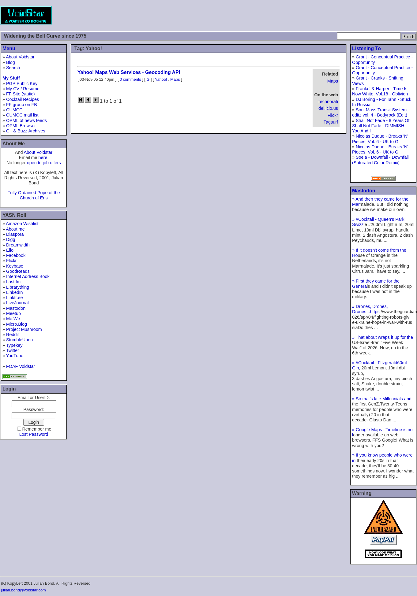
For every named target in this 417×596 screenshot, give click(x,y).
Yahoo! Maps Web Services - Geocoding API (128, 72)
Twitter (12, 350)
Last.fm (13, 281)
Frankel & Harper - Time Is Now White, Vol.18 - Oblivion (380, 91)
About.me (15, 229)
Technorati (328, 101)
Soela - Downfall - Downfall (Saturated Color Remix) (380, 160)
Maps (332, 81)
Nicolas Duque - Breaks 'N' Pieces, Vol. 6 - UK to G (380, 139)
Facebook (15, 255)
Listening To (366, 48)
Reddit (12, 334)
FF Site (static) (20, 93)
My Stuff (11, 78)
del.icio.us (328, 108)
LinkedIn (14, 292)
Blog (10, 62)
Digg (10, 239)
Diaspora (15, 234)
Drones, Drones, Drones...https (370, 309)
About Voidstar (20, 56)
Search (13, 67)
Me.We (13, 318)
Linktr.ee (14, 297)
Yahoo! (161, 79)
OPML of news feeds (26, 120)
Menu (8, 48)
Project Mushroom (24, 329)
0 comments (130, 79)
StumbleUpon (19, 339)
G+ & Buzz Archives (25, 130)
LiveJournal (17, 302)
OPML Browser (21, 125)
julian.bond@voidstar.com (23, 590)
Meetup (13, 313)
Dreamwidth (18, 244)
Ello (9, 250)
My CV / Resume (22, 88)
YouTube (15, 355)
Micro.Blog (16, 324)
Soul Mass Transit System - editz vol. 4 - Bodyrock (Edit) (380, 112)
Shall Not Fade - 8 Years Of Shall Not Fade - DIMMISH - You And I (380, 126)
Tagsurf (331, 122)
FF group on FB (21, 104)
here (43, 157)
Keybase (14, 266)
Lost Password (33, 434)
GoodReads (18, 271)
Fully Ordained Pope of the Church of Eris (33, 195)
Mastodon (15, 308)
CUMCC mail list (22, 115)
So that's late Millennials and (381, 398)
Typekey (14, 345)
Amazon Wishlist (22, 223)
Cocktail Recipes (22, 99)
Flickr (11, 260)
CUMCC (14, 109)
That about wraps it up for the (382, 337)
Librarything (17, 287)
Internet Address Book (28, 276)
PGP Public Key (21, 83)
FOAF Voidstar (20, 366)
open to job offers (44, 162)
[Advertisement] (305, 15)
